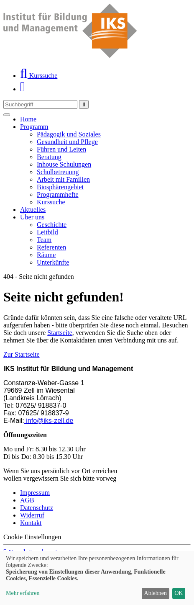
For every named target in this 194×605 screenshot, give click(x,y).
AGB (27, 500)
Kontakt (31, 522)
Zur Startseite (21, 354)
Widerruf (32, 515)
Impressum (35, 492)
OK (178, 593)
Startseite (59, 332)
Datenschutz (36, 507)
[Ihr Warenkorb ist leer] (22, 89)
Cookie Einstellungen (32, 537)
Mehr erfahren (22, 593)
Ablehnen (155, 593)
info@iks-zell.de (49, 420)
